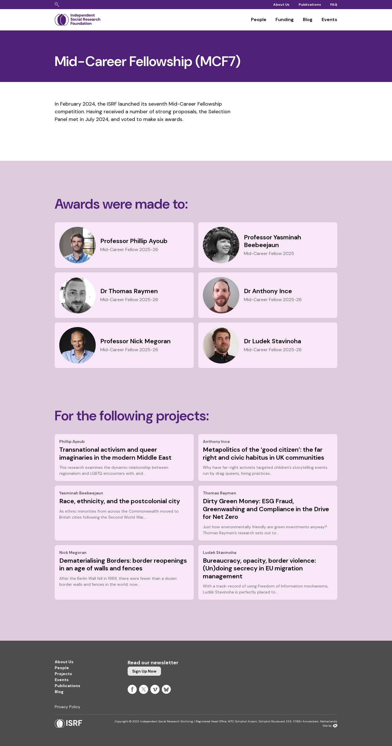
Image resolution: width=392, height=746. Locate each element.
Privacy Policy (67, 706)
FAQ (333, 4)
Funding (284, 19)
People (258, 19)
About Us (281, 4)
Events (329, 19)
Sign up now (144, 671)
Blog (308, 19)
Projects (63, 673)
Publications (310, 4)
